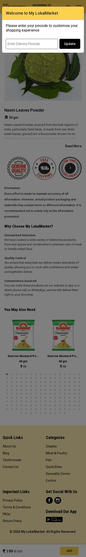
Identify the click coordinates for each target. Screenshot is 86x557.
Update (70, 44)
